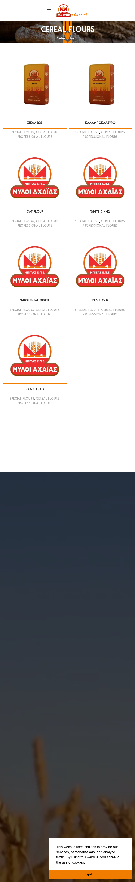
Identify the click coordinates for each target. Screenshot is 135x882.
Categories (65, 38)
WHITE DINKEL (100, 211)
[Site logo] (72, 10)
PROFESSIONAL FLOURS (34, 137)
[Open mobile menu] (49, 10)
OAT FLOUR (34, 211)
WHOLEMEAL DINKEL (35, 300)
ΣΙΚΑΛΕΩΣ (35, 123)
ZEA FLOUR (100, 300)
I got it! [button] (90, 874)
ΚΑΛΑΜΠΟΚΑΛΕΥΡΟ (100, 123)
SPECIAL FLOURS (21, 132)
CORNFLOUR (34, 389)
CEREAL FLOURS (47, 132)
